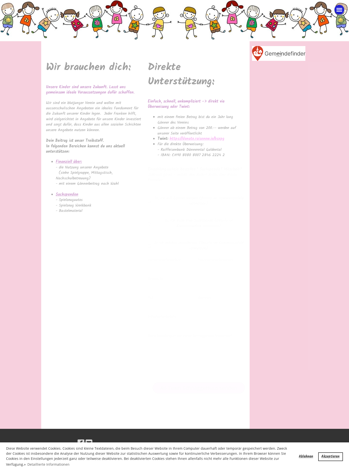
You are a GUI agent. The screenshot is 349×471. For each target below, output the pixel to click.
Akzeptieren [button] (330, 456)
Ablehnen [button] (306, 456)
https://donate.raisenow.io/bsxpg (197, 139)
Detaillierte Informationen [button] (48, 464)
